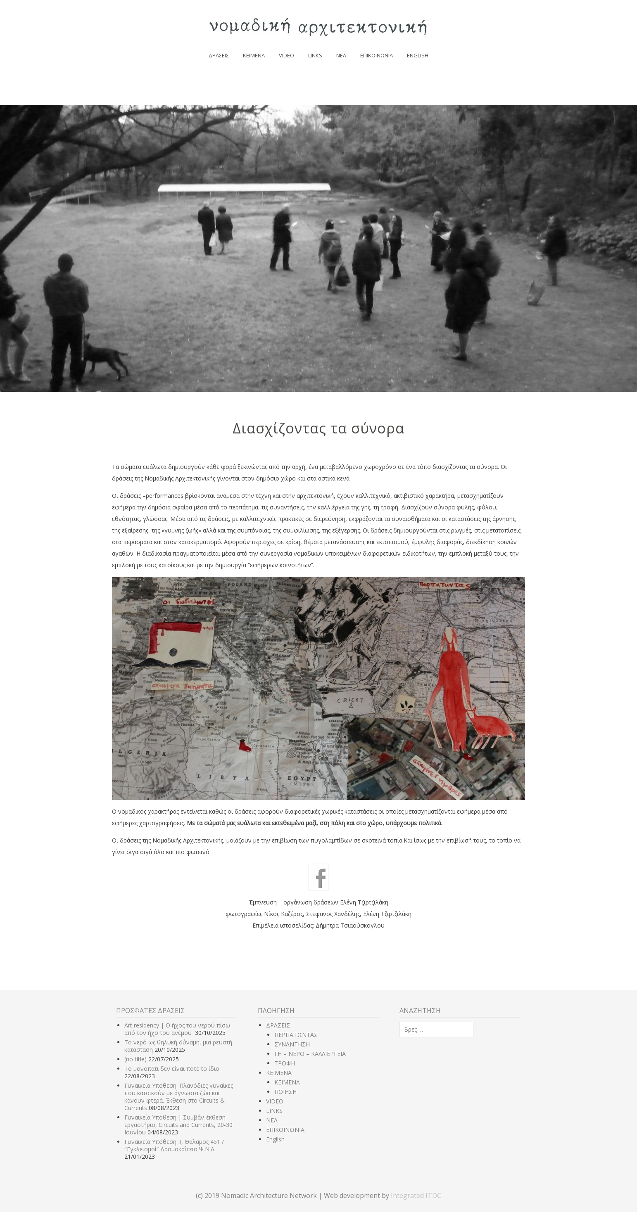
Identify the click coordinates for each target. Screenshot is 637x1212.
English (417, 55)
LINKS (315, 55)
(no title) (135, 1059)
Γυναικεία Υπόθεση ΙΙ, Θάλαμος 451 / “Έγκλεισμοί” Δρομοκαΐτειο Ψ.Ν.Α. (174, 1145)
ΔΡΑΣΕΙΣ (219, 55)
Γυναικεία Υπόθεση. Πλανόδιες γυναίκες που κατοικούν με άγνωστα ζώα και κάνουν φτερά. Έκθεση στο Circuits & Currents (178, 1097)
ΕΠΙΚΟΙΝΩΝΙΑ (376, 55)
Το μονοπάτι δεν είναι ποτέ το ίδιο (171, 1068)
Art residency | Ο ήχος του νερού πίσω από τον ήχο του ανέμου (177, 1029)
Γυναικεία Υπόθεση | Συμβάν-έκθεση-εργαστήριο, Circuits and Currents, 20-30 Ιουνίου (178, 1124)
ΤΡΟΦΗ (284, 1063)
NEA (341, 55)
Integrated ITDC (416, 1195)
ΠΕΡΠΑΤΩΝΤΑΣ (296, 1035)
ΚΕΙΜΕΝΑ (254, 55)
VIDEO (286, 55)
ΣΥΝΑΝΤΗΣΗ (292, 1044)
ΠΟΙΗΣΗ (285, 1092)
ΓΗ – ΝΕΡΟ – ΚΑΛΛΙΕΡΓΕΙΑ (310, 1054)
